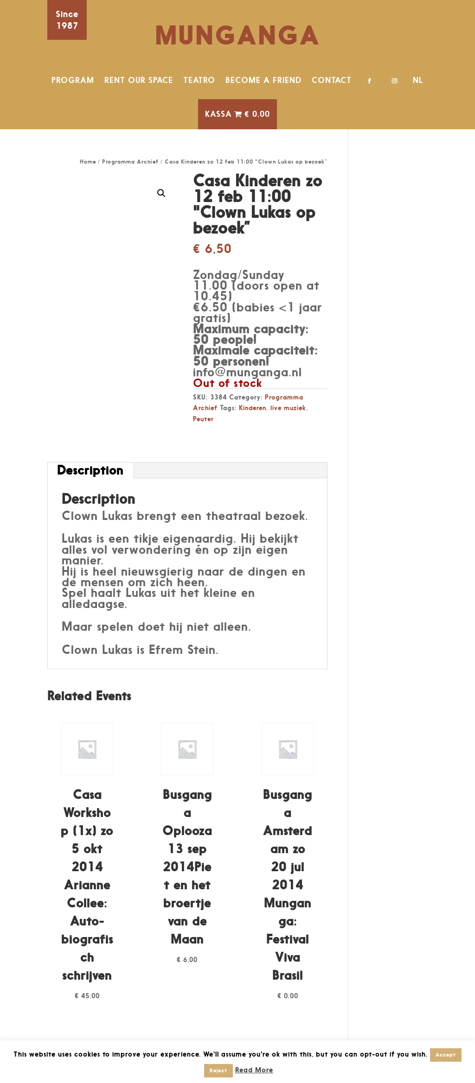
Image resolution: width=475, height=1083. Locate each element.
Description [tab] (90, 470)
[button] (161, 193)
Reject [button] (218, 1070)
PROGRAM (72, 80)
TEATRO (199, 80)
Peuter (203, 419)
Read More (254, 1069)
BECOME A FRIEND (263, 80)
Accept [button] (446, 1054)
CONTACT (332, 80)
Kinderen (252, 408)
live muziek (288, 408)
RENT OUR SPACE (138, 80)
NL (418, 80)
